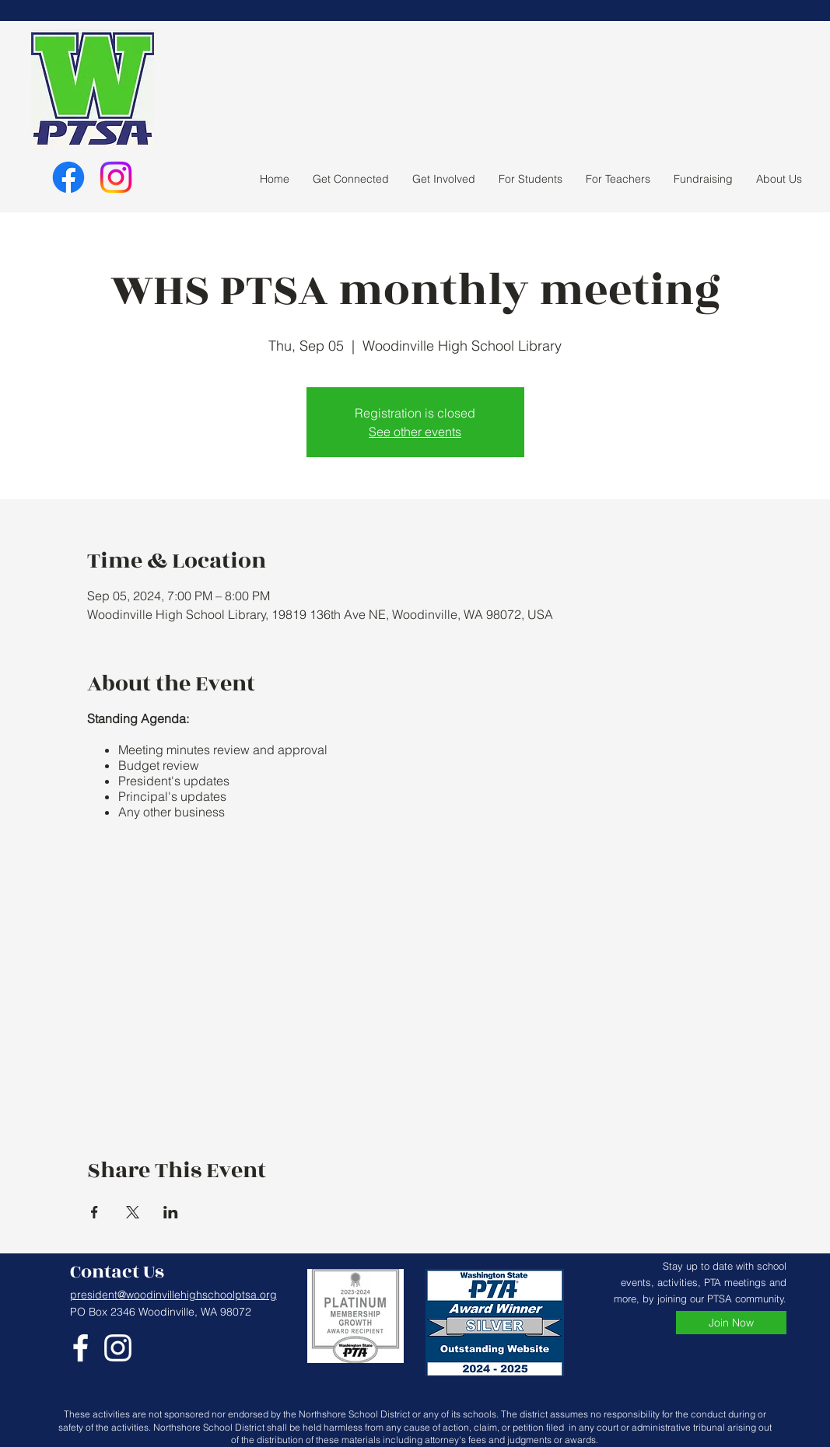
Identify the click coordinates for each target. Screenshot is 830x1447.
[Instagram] (116, 177)
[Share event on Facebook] (94, 1212)
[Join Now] (731, 1322)
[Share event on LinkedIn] (170, 1212)
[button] (444, 178)
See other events (415, 431)
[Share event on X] (132, 1212)
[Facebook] (68, 177)
